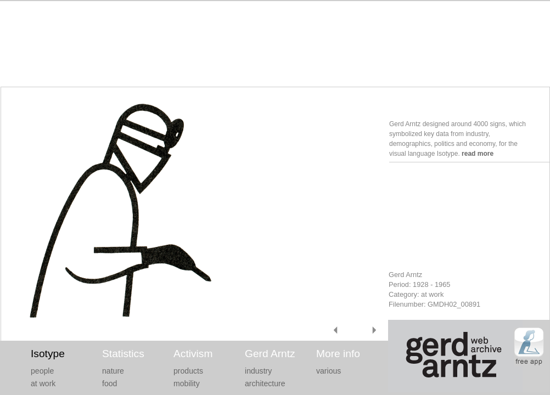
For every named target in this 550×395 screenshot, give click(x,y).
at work (43, 383)
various (328, 370)
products (188, 370)
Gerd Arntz (270, 353)
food (109, 383)
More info (338, 353)
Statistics (123, 353)
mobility (186, 383)
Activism (192, 353)
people (42, 370)
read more (477, 153)
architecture (265, 383)
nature (113, 370)
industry (258, 370)
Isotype (48, 353)
